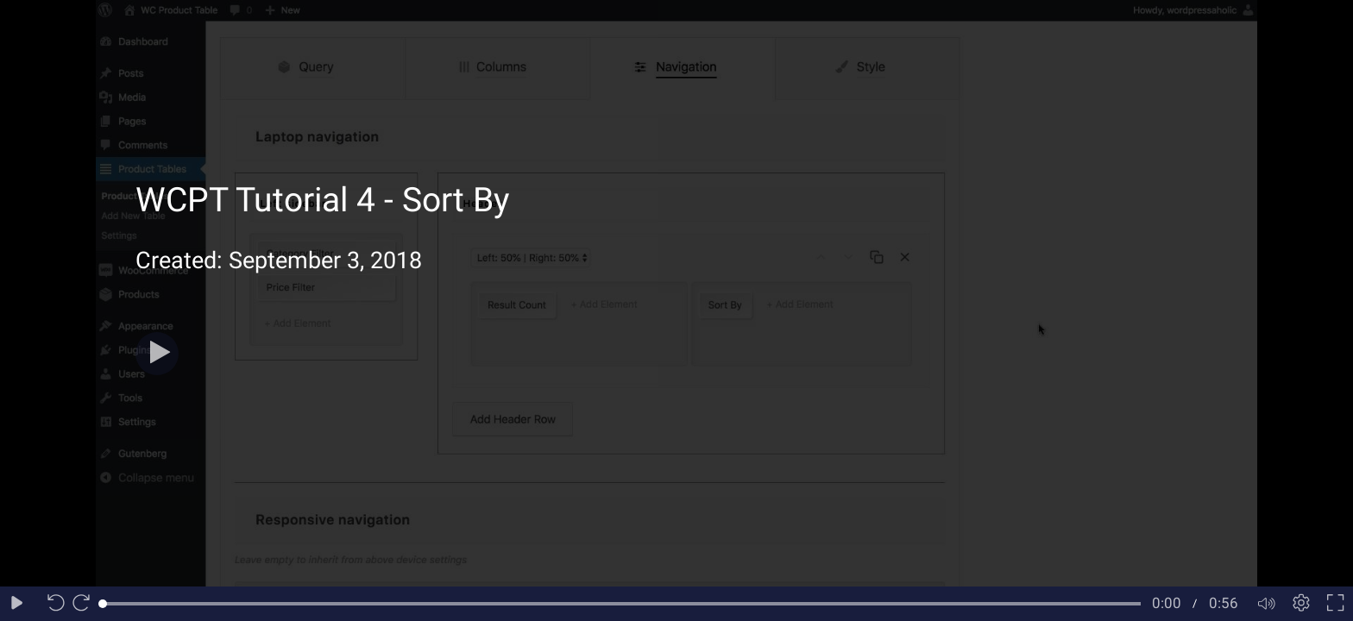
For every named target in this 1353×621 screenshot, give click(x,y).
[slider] (622, 603)
